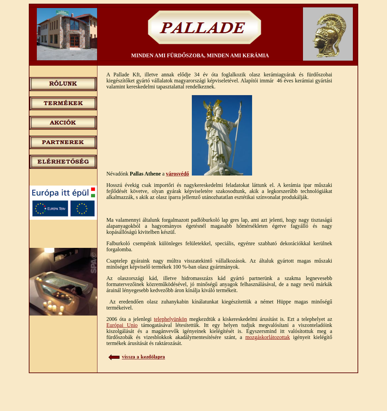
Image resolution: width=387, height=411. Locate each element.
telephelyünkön (170, 319)
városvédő (177, 174)
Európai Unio (122, 325)
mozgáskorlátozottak (267, 337)
